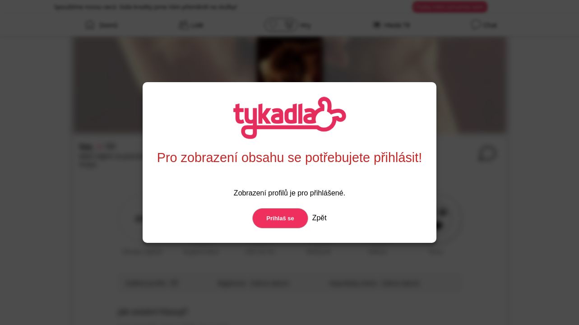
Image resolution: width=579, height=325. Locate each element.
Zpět (318, 218)
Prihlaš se (280, 218)
